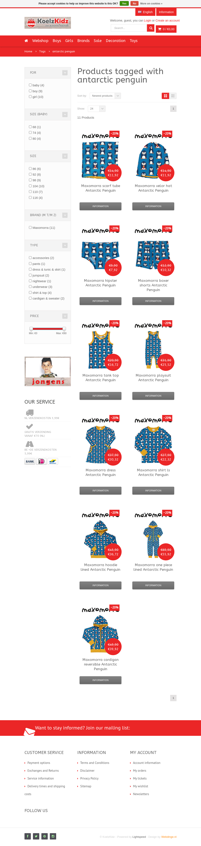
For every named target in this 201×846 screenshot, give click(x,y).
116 (38, 197)
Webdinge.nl (169, 836)
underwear (42, 287)
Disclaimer (87, 771)
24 (91, 108)
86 (37, 169)
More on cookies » (151, 3)
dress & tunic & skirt (49, 269)
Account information (146, 763)
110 (38, 192)
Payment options (38, 763)
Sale (98, 40)
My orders (139, 771)
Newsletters (141, 794)
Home (28, 51)
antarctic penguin (63, 51)
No (134, 3)
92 (37, 174)
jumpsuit (41, 275)
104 (38, 186)
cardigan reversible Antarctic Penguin (100, 664)
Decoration (115, 40)
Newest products (102, 95)
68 (37, 127)
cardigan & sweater (48, 298)
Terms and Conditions (94, 763)
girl (38, 97)
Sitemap (85, 786)
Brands (83, 40)
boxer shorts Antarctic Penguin (153, 285)
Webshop (40, 40)
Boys (57, 40)
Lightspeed (139, 836)
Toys (133, 40)
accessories (43, 258)
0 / (166, 29)
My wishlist (140, 786)
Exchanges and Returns (43, 771)
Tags (42, 51)
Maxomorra (44, 227)
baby (38, 85)
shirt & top (42, 292)
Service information (40, 778)
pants (39, 264)
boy (37, 91)
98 (37, 180)
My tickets (140, 778)
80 (37, 138)
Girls (69, 40)
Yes (124, 3)
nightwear (42, 281)
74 (37, 132)
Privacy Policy (89, 778)
